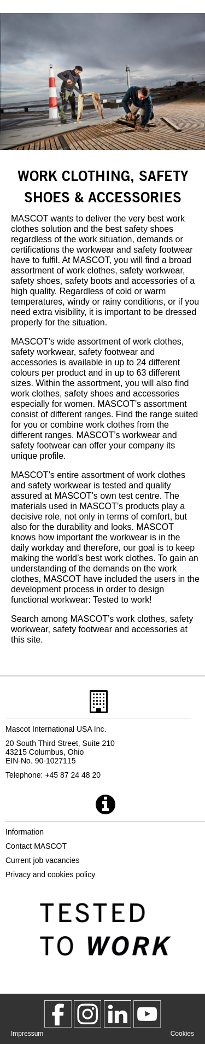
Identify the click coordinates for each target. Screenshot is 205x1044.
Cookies (182, 1033)
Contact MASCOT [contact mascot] (36, 846)
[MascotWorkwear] (58, 1014)
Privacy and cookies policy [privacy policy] (50, 874)
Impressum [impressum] (27, 1033)
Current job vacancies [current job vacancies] (42, 860)
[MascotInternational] (147, 1014)
